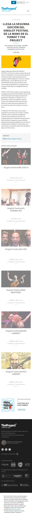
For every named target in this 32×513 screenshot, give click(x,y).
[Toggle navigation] (28, 11)
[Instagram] (21, 2)
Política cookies (16, 509)
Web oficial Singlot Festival (12, 139)
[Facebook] (18, 2)
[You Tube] (24, 2)
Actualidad (16, 20)
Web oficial (21, 409)
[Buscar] (9, 2)
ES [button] (27, 2)
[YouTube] (9, 449)
